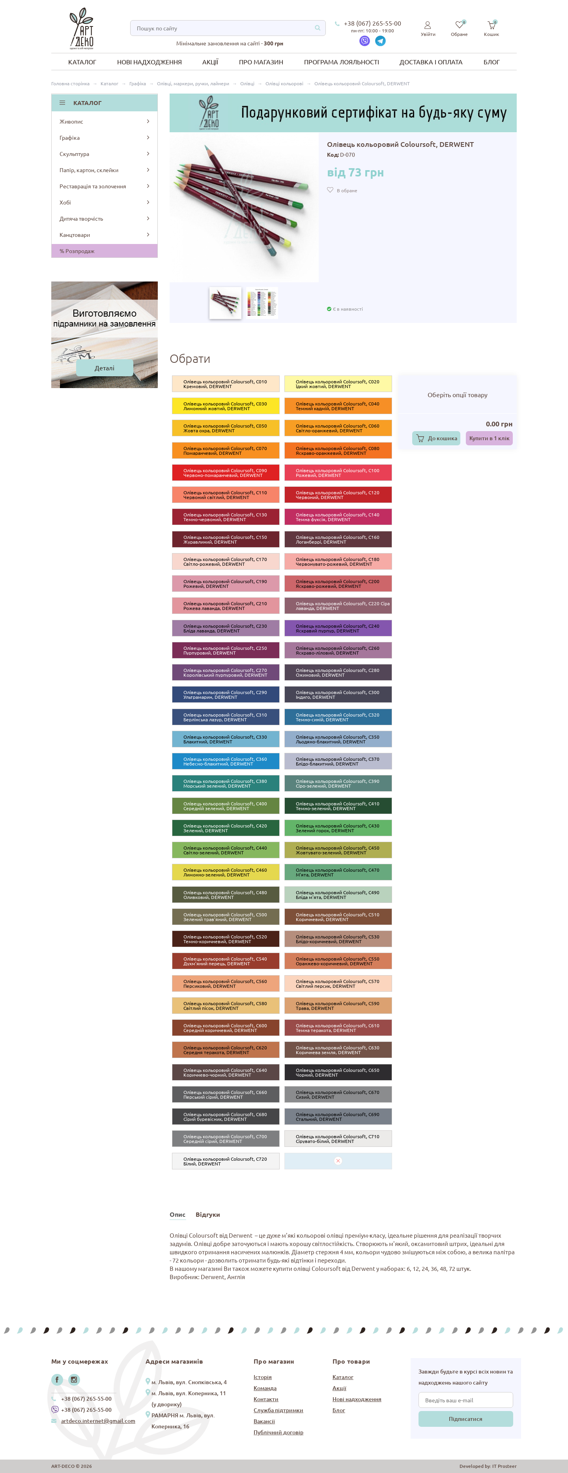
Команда (265, 1388)
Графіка (105, 137)
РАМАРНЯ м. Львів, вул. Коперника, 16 (183, 1420)
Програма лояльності (341, 62)
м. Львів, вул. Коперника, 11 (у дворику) (188, 1398)
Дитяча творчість (105, 218)
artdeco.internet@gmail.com (98, 1420)
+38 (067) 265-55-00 (372, 23)
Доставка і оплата (431, 62)
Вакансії (264, 1421)
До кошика (442, 438)
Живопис (105, 121)
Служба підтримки (278, 1410)
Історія (263, 1377)
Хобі (105, 202)
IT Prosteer (504, 1466)
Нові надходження (149, 62)
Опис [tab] (177, 1214)
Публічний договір (278, 1432)
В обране (347, 190)
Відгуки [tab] (208, 1214)
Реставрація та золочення (105, 186)
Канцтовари (105, 234)
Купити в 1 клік (489, 438)
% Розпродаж (77, 250)
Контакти (266, 1399)
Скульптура (105, 153)
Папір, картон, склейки (105, 169)
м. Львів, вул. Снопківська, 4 (189, 1382)
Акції (210, 62)
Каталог (82, 62)
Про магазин (261, 62)
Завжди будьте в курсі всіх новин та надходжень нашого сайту (466, 1377)
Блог (492, 62)
